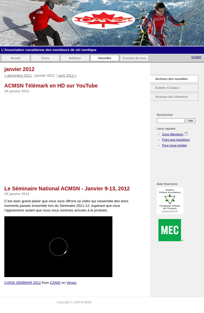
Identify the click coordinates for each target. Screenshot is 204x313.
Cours (45, 58)
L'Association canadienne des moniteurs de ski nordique (48, 50)
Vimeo (71, 283)
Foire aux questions (176, 139)
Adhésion (75, 58)
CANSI (55, 283)
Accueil (16, 58)
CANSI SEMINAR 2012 (22, 283)
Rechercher (165, 114)
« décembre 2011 (18, 75)
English (196, 57)
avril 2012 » (67, 75)
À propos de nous (134, 58)
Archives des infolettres (171, 96)
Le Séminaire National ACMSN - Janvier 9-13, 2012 (67, 188)
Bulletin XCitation (167, 87)
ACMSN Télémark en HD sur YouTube (51, 86)
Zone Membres (172, 134)
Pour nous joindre (174, 145)
